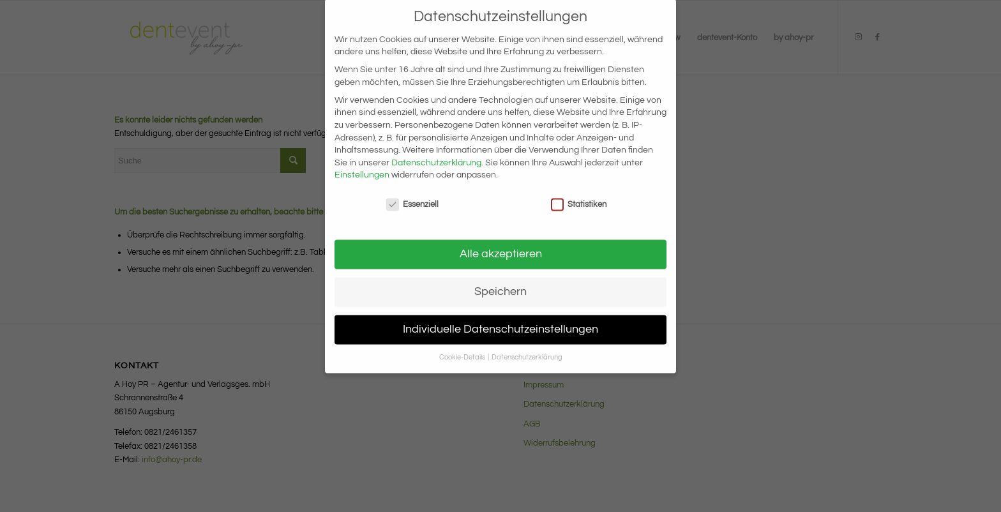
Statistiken (578, 194)
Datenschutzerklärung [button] (527, 346)
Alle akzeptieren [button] (501, 244)
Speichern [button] (500, 281)
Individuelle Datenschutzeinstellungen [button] (500, 319)
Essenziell (412, 194)
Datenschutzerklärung (436, 152)
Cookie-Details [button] (462, 346)
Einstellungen (362, 164)
